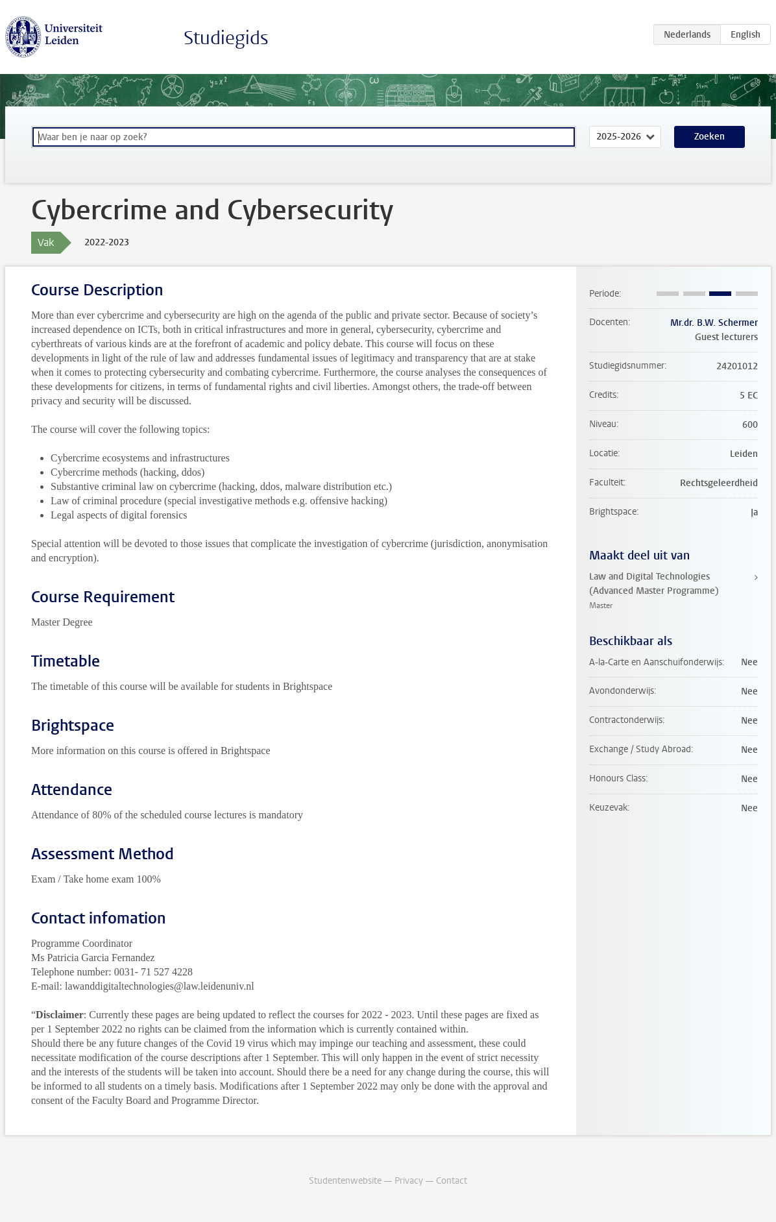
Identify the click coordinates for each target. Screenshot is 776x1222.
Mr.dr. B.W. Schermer (714, 323)
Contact (451, 1181)
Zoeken (709, 136)
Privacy (408, 1181)
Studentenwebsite (345, 1181)
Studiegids (226, 38)
